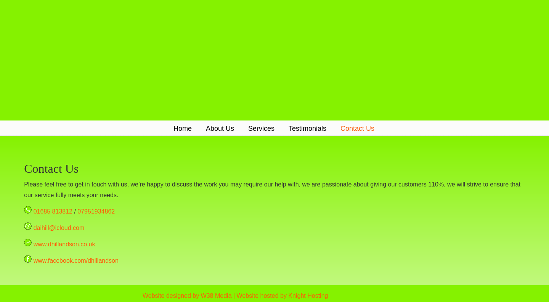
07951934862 (96, 211)
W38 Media (216, 295)
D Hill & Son (274, 60)
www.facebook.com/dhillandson (76, 260)
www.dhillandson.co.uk (64, 244)
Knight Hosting (308, 295)
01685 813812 (53, 211)
